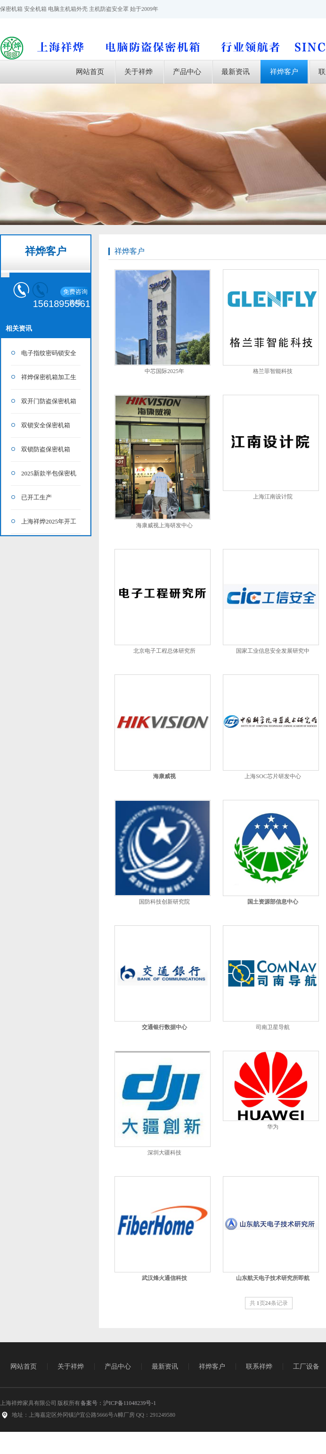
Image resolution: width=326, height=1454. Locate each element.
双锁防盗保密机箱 (45, 449)
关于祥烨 (138, 71)
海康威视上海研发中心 (164, 525)
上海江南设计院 (273, 496)
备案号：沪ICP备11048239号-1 (118, 1403)
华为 (272, 1126)
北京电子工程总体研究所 (164, 651)
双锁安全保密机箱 (45, 425)
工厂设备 (306, 1366)
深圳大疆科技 (164, 1152)
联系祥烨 (259, 1366)
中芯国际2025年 (164, 371)
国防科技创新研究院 (164, 901)
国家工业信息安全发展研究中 (273, 651)
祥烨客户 (284, 71)
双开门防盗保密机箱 (48, 401)
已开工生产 (36, 497)
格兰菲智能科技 (273, 371)
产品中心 (187, 71)
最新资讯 (235, 71)
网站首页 (90, 71)
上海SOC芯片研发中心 (272, 776)
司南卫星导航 (273, 1027)
